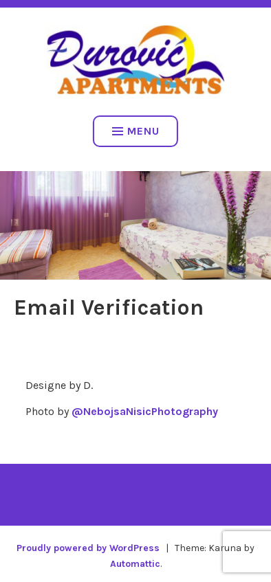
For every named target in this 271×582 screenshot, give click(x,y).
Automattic (135, 564)
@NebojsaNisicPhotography (145, 411)
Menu (136, 130)
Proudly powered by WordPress (88, 548)
